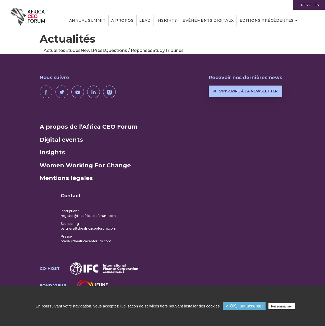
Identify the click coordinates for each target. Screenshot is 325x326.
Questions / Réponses (128, 50)
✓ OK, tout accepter (244, 306)
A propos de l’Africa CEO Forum (89, 126)
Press (99, 50)
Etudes (73, 50)
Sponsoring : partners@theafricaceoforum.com (88, 226)
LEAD (145, 20)
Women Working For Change (85, 165)
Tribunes (174, 50)
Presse (305, 5)
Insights (166, 20)
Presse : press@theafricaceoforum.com (86, 238)
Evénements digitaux (208, 20)
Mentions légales (66, 178)
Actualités (54, 50)
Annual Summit (87, 20)
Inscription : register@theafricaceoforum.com (88, 213)
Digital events (61, 139)
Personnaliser (281, 306)
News (87, 50)
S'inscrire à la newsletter (245, 91)
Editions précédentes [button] (267, 20)
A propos (122, 20)
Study (158, 50)
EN (317, 5)
